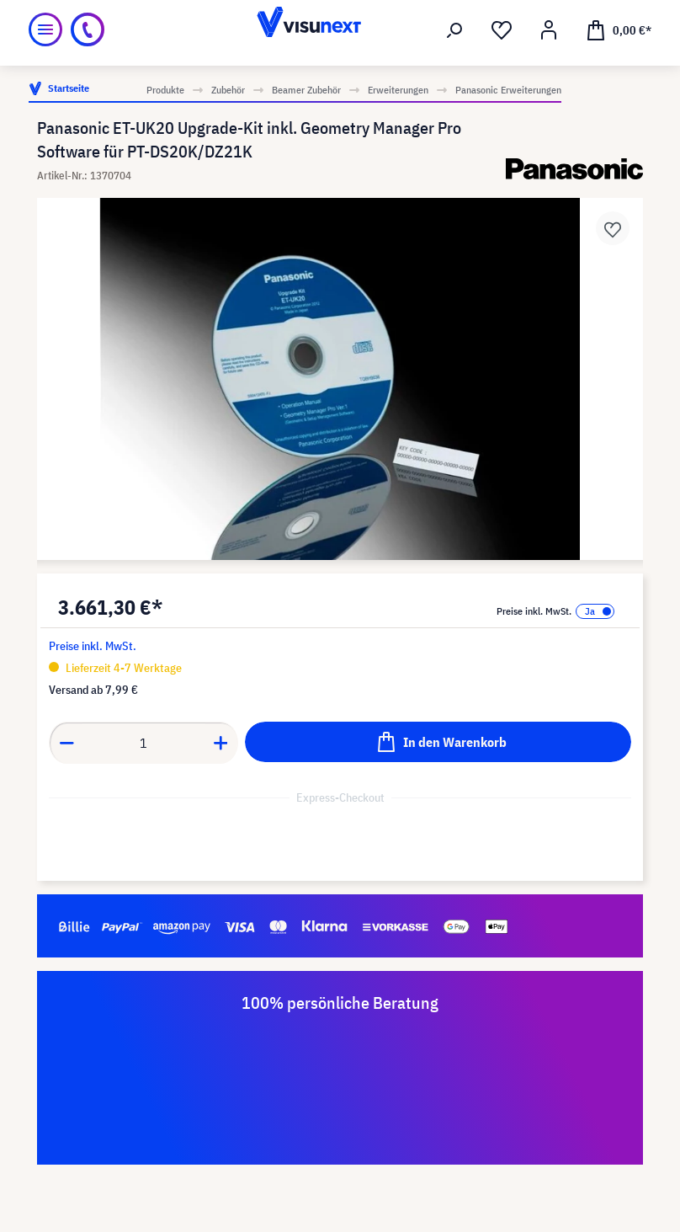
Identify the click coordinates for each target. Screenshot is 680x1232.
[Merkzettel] (501, 30)
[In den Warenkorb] (438, 742)
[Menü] (45, 29)
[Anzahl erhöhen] (221, 743)
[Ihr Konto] (549, 30)
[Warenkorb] (618, 29)
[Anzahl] (143, 743)
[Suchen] (454, 30)
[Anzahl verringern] (66, 743)
